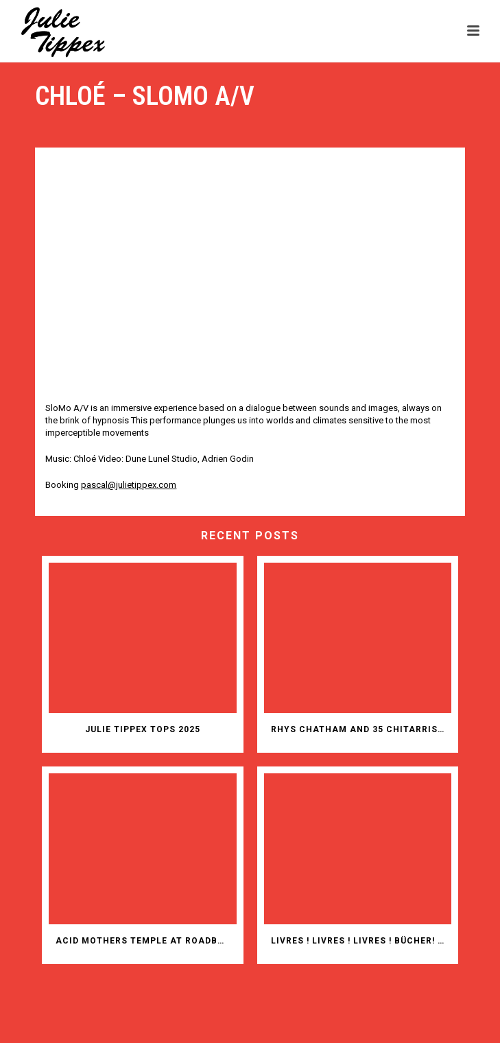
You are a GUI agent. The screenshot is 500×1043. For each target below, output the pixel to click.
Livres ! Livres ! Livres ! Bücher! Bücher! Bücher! (361, 941)
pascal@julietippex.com (128, 485)
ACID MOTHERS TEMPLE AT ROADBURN (146, 941)
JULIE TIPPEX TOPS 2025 (142, 729)
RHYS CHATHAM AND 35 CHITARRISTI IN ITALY (361, 729)
